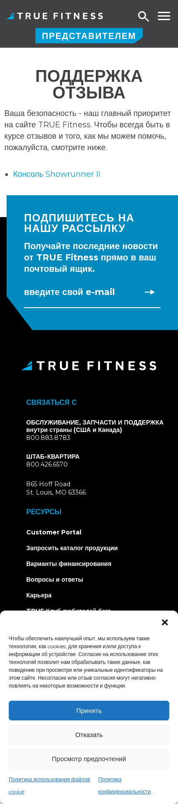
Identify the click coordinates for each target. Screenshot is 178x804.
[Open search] (144, 17)
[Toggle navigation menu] (164, 16)
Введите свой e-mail (69, 292)
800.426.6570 (47, 464)
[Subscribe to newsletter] (150, 292)
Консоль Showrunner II (57, 174)
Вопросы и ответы (54, 579)
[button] (165, 621)
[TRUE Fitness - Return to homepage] (89, 365)
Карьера (39, 595)
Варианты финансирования (69, 564)
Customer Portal (53, 532)
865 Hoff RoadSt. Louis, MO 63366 (66, 488)
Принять (89, 710)
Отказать (89, 734)
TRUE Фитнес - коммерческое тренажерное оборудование (55, 15)
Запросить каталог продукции (72, 548)
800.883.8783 (48, 438)
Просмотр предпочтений (89, 758)
